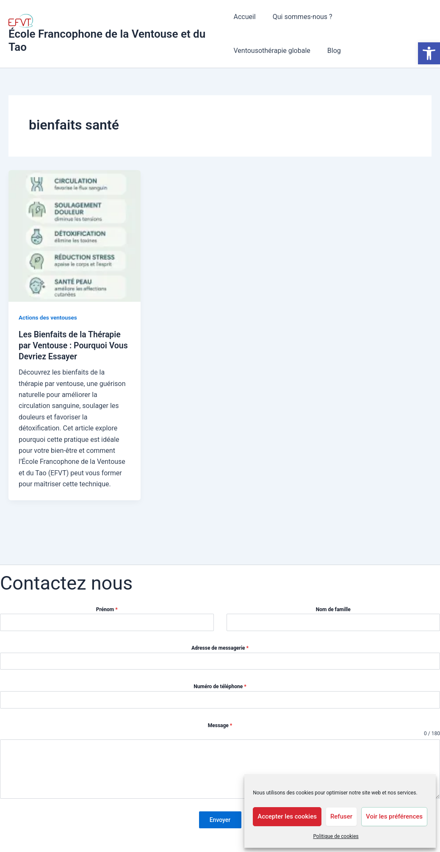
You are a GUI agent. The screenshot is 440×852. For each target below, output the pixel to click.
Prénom (107, 612)
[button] (429, 53)
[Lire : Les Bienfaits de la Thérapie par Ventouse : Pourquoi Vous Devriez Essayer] (74, 236)
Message (220, 728)
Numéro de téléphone (220, 689)
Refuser (341, 816)
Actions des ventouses (49, 317)
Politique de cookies (335, 836)
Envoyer (220, 822)
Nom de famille (333, 612)
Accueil (244, 17)
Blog (240, 51)
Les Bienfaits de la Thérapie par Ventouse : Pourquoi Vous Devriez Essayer (71, 345)
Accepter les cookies (287, 816)
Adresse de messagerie (220, 650)
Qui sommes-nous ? (299, 17)
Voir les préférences (394, 816)
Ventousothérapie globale (381, 17)
